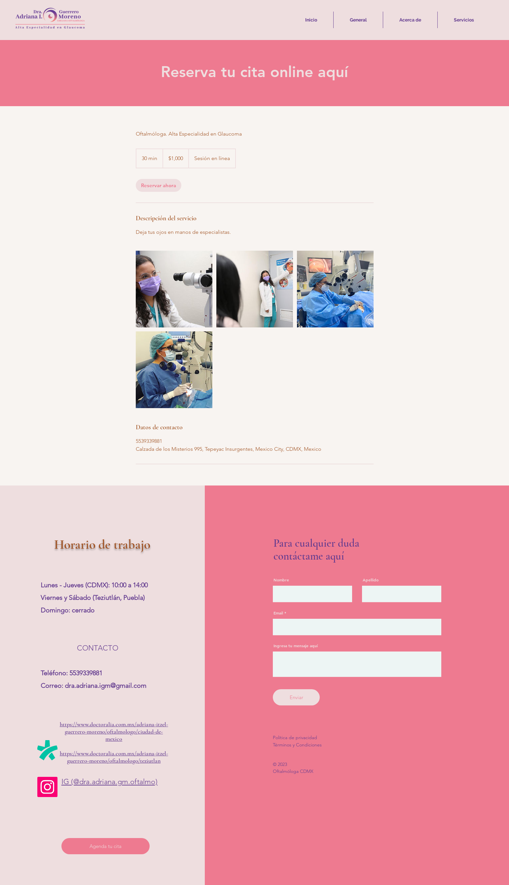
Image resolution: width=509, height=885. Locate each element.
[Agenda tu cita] (105, 846)
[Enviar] (296, 697)
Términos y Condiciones (297, 745)
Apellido (371, 580)
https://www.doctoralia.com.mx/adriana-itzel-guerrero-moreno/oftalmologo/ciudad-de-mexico (114, 731)
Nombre (281, 580)
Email (278, 613)
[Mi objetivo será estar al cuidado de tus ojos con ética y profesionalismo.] (174, 289)
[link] (158, 185)
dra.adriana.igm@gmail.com (105, 686)
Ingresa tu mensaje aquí (295, 646)
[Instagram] (47, 787)
